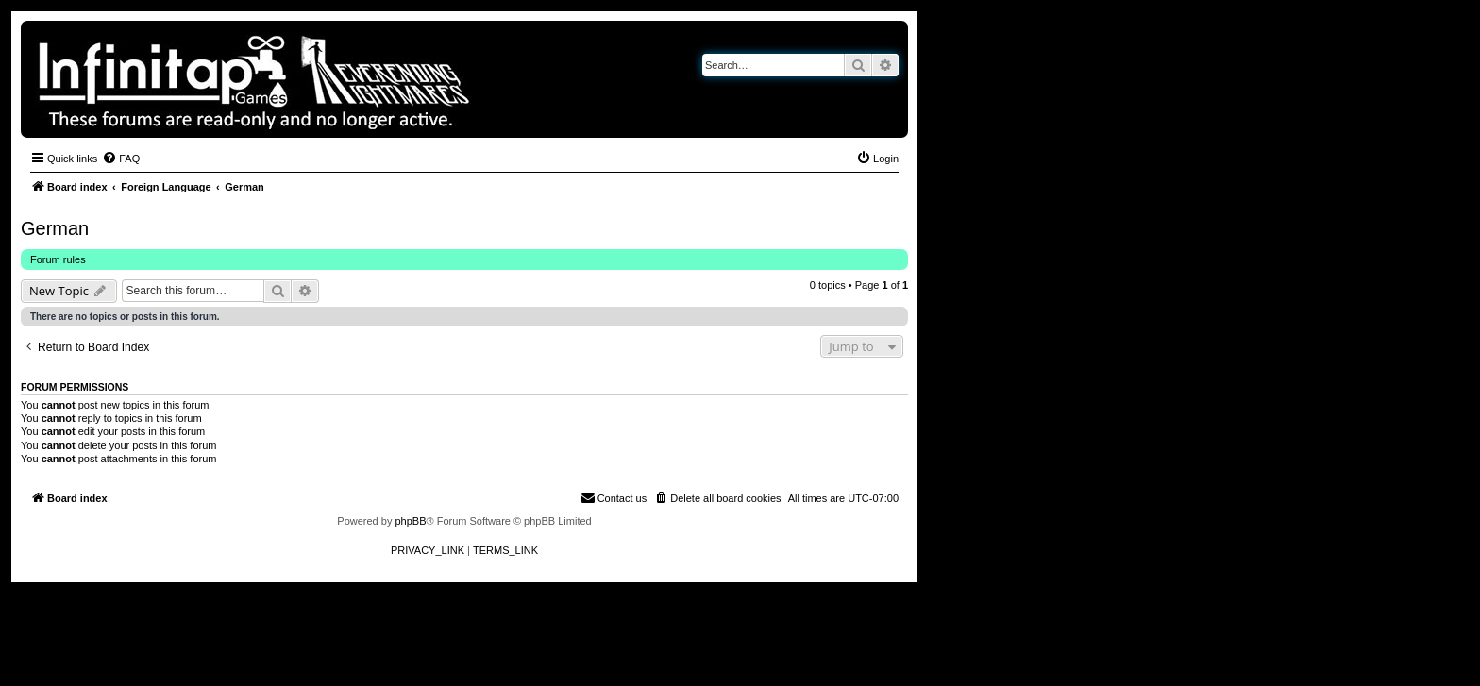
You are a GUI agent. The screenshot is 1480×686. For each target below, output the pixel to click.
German (55, 228)
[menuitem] (121, 158)
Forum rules (58, 259)
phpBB (410, 521)
